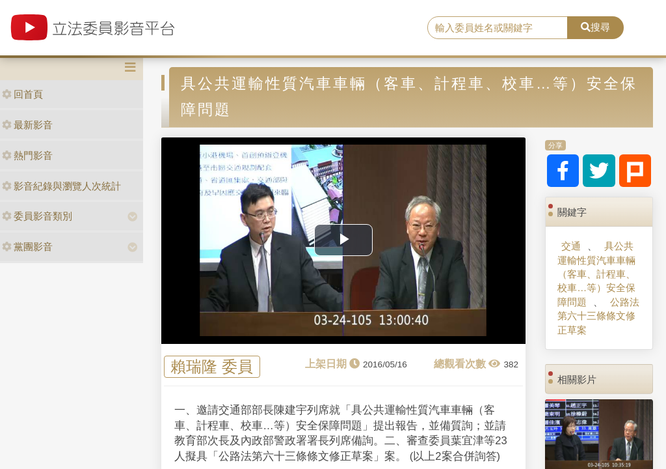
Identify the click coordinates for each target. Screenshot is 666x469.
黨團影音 (27, 246)
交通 (571, 245)
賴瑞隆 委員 (211, 367)
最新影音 (27, 124)
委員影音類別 (37, 215)
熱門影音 (27, 155)
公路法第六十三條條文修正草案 (598, 315)
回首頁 (22, 94)
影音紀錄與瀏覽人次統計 (61, 186)
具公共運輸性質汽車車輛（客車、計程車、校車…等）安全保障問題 (596, 273)
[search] (497, 28)
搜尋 (595, 27)
